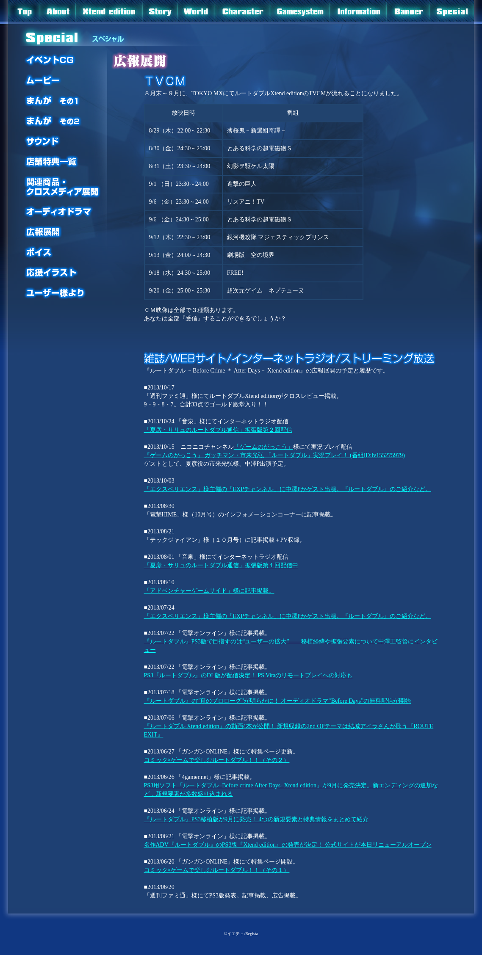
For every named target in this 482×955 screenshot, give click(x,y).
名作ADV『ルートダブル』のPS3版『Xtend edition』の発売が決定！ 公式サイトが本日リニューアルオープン (288, 845)
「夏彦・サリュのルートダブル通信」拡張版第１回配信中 (221, 565)
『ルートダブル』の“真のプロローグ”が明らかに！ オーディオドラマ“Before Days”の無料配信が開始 (277, 701)
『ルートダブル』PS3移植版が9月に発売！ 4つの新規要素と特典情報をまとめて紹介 (256, 819)
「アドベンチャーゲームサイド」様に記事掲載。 (209, 591)
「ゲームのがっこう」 (263, 447)
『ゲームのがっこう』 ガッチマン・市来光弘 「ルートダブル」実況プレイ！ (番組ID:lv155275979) (274, 455)
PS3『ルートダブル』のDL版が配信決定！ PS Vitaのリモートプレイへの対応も (248, 675)
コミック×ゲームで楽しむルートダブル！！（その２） (217, 760)
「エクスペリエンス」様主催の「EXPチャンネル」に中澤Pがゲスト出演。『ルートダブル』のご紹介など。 (287, 489)
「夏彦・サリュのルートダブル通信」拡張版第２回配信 (218, 430)
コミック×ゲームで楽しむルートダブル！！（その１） (217, 870)
